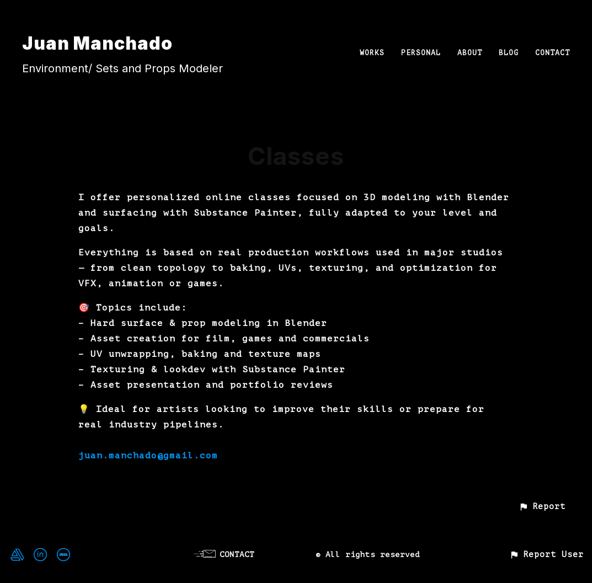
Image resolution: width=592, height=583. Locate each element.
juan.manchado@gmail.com (148, 456)
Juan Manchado (97, 43)
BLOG (509, 53)
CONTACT (552, 53)
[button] (542, 506)
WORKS (372, 53)
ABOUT (469, 53)
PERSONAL (421, 53)
